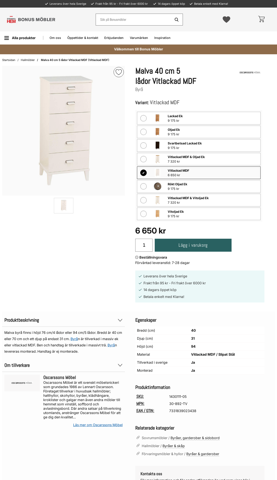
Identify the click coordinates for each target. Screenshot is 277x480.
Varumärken (139, 38)
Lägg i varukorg (193, 245)
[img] (119, 72)
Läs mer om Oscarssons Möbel (98, 425)
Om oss (55, 38)
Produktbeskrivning (63, 320)
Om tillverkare (63, 365)
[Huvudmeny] (20, 38)
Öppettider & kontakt (82, 38)
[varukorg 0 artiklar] (261, 19)
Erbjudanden (114, 38)
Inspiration (162, 38)
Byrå (74, 339)
